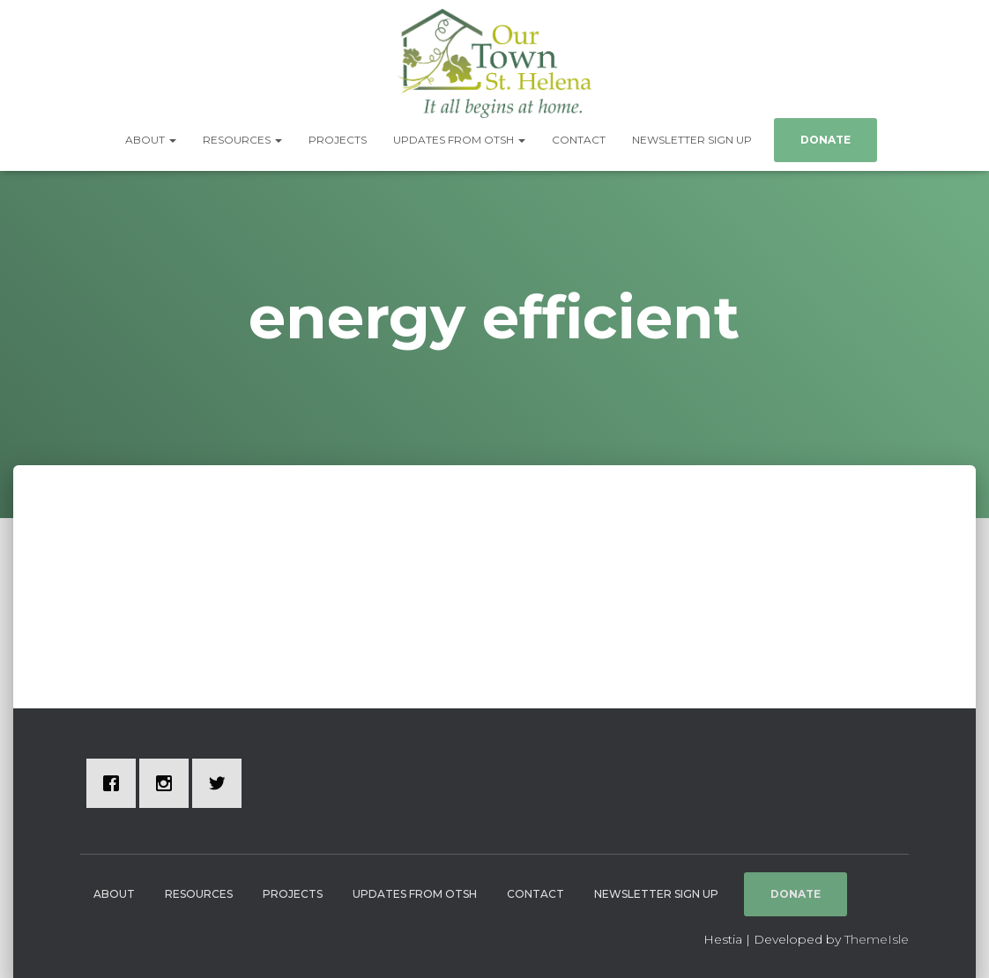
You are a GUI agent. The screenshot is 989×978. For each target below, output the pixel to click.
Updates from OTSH (459, 139)
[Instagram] (168, 783)
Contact (579, 139)
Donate (825, 139)
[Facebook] (115, 783)
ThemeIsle (876, 939)
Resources (242, 139)
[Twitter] (221, 783)
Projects (338, 139)
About (150, 139)
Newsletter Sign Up (692, 139)
